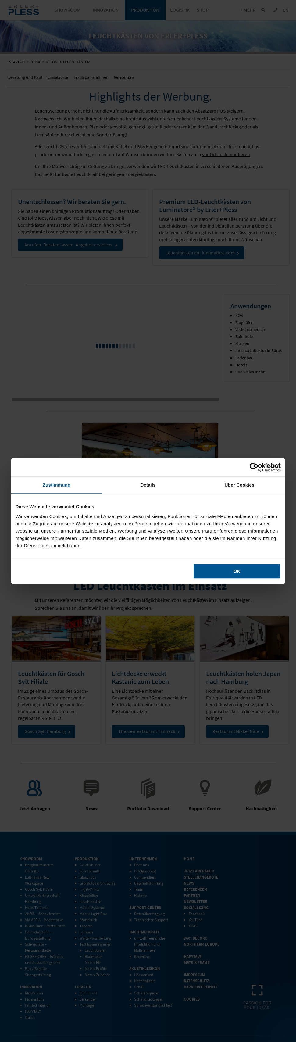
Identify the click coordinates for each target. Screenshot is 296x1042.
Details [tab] (148, 484)
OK (237, 571)
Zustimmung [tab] (56, 484)
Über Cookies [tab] (240, 484)
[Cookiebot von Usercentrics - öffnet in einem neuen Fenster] (254, 467)
